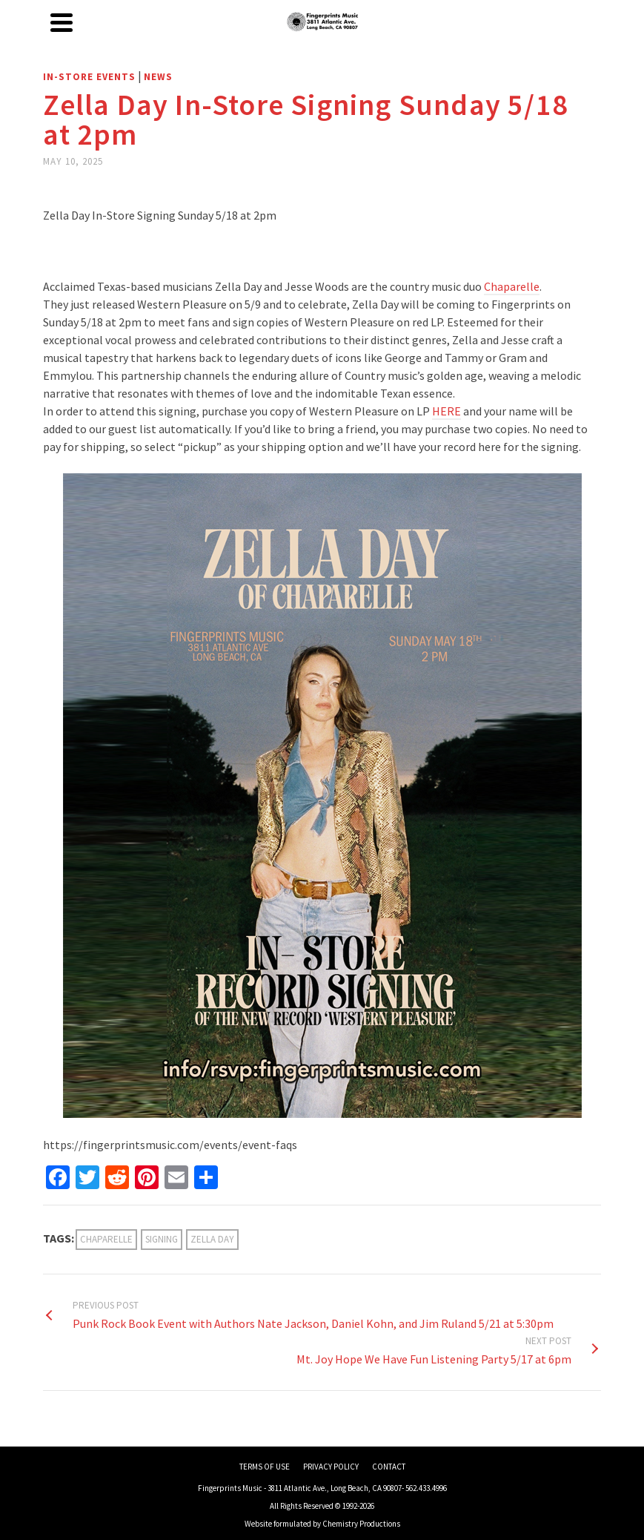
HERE (446, 411)
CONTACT (388, 1466)
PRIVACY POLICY (331, 1466)
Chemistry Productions (361, 1523)
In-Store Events (89, 76)
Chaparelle (512, 286)
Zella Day (212, 1239)
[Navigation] (61, 22)
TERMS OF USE (264, 1466)
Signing (161, 1239)
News (158, 76)
